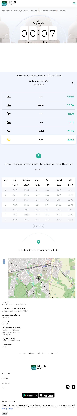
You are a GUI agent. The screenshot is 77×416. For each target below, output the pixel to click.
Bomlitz (45, 353)
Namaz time (6, 373)
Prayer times (6, 11)
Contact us (5, 383)
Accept (5, 413)
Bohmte (23, 353)
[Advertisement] (38, 57)
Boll (38, 353)
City (14, 11)
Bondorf (54, 353)
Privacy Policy (7, 409)
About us (5, 378)
